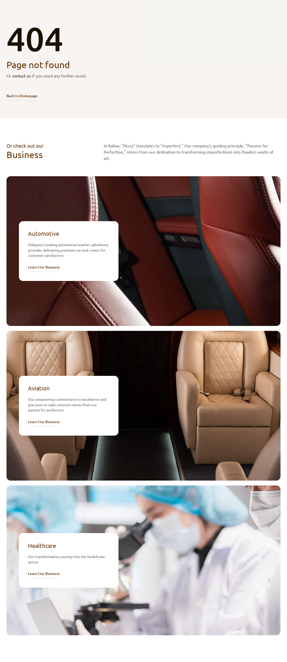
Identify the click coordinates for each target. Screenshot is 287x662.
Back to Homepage (22, 95)
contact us (21, 75)
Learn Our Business (44, 267)
